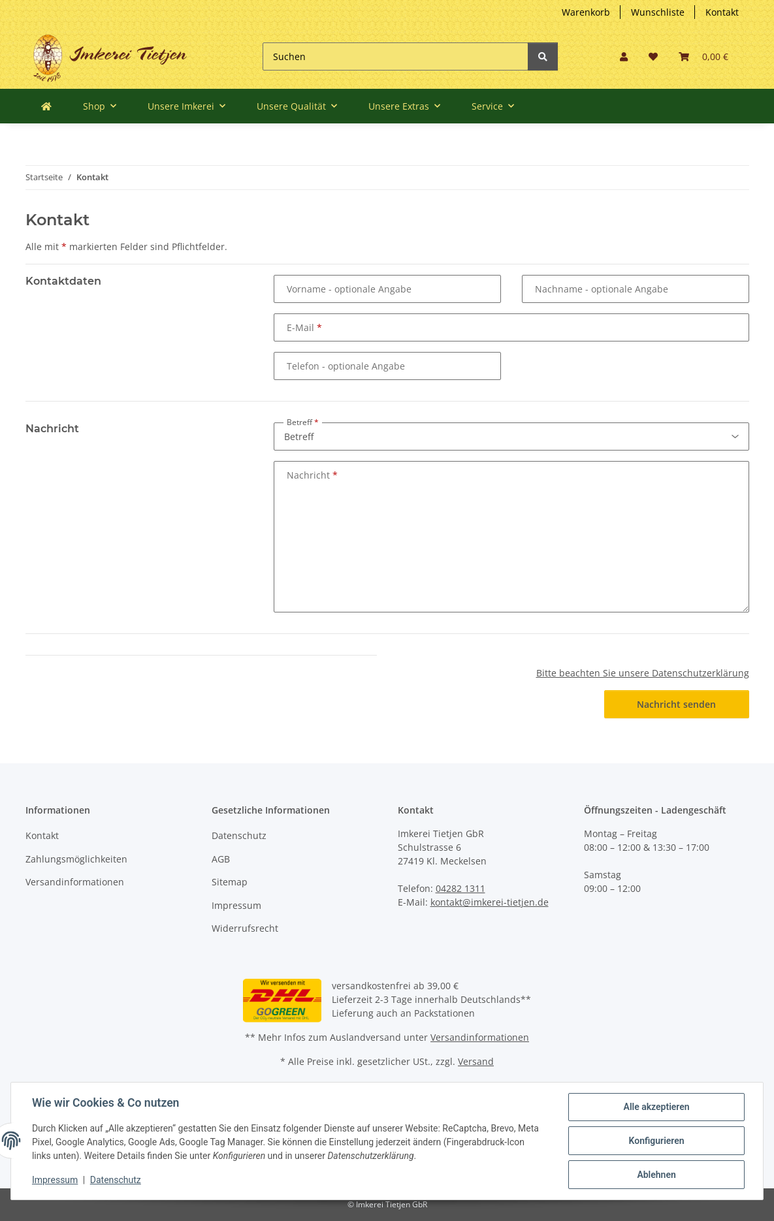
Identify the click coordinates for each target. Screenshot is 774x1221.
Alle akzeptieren (656, 1107)
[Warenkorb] (703, 56)
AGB (221, 859)
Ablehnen (656, 1174)
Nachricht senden (676, 704)
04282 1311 (460, 888)
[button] (623, 56)
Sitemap (230, 882)
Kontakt (722, 12)
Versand (476, 1061)
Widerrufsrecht (245, 928)
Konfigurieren (656, 1140)
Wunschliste (658, 12)
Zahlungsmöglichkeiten (76, 859)
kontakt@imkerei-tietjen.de (489, 902)
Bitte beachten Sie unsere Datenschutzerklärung (642, 673)
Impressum (236, 905)
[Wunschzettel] (653, 56)
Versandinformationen (74, 882)
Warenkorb (586, 12)
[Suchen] (395, 56)
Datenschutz (239, 835)
